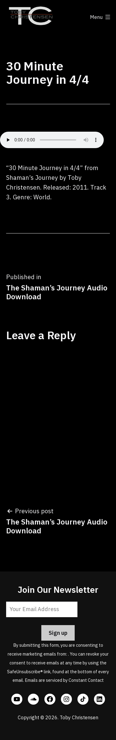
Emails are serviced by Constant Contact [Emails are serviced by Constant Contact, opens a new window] (64, 680)
